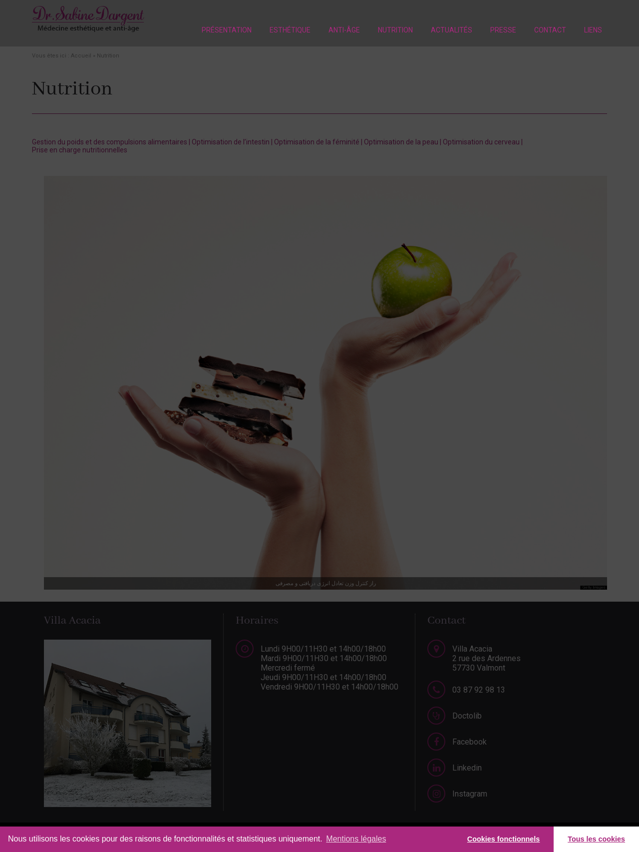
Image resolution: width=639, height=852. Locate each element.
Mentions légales (356, 839)
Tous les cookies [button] (596, 839)
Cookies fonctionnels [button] (503, 839)
